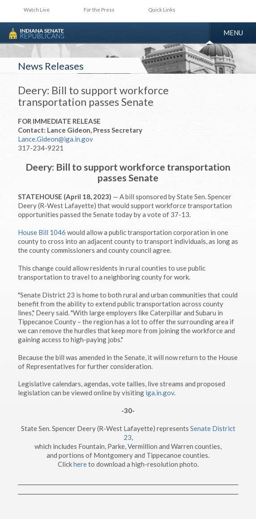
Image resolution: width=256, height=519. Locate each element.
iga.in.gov (159, 393)
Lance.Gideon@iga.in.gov (55, 139)
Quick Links (161, 10)
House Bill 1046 (42, 232)
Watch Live (37, 10)
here (80, 464)
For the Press (99, 10)
